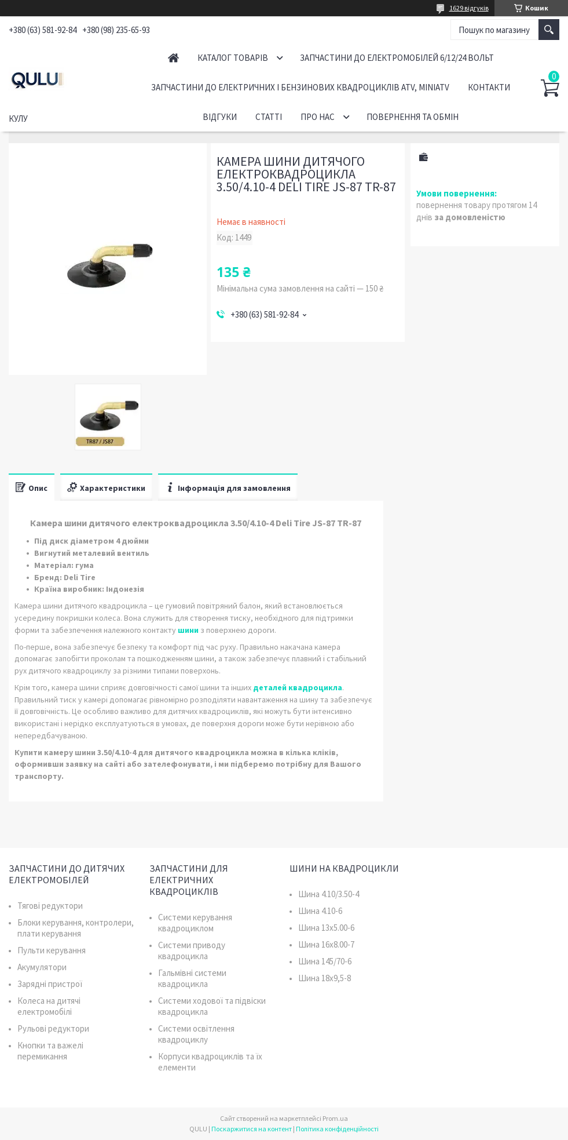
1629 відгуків (469, 7)
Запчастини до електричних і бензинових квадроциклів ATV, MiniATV (300, 87)
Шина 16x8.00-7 (326, 944)
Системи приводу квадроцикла (191, 950)
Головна (173, 57)
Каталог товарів (232, 57)
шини (188, 630)
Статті (268, 116)
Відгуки (220, 116)
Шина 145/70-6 (324, 961)
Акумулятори (42, 967)
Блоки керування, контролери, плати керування (75, 928)
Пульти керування (51, 950)
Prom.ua (335, 1118)
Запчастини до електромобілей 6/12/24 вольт (397, 57)
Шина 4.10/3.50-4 (328, 893)
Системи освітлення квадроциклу (196, 1034)
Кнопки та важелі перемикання (50, 1051)
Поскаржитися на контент (251, 1128)
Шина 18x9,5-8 (324, 978)
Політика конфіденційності (337, 1128)
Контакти (489, 87)
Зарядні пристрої (49, 983)
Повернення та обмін (413, 116)
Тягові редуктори (50, 905)
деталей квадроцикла (297, 687)
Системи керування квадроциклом (195, 923)
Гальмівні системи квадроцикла (192, 978)
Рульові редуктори (53, 1028)
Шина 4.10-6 (320, 910)
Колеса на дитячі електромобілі (48, 1006)
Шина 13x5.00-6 (326, 927)
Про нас (318, 116)
